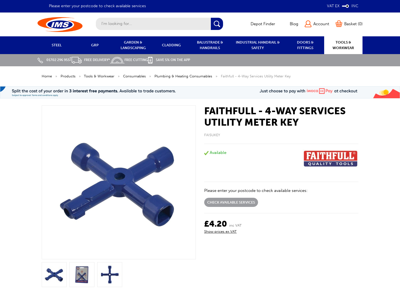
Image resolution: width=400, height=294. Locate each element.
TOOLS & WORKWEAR (343, 45)
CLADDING (171, 45)
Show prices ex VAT (220, 231)
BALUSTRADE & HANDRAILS (210, 45)
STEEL (57, 45)
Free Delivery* (90, 60)
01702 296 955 (54, 60)
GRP (95, 45)
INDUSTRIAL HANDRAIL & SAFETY (258, 45)
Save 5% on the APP (169, 60)
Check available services (231, 202)
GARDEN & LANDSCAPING (133, 45)
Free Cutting (129, 60)
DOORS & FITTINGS (305, 45)
